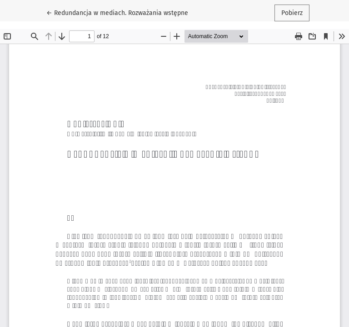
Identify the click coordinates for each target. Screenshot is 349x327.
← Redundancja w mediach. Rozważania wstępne (117, 12)
